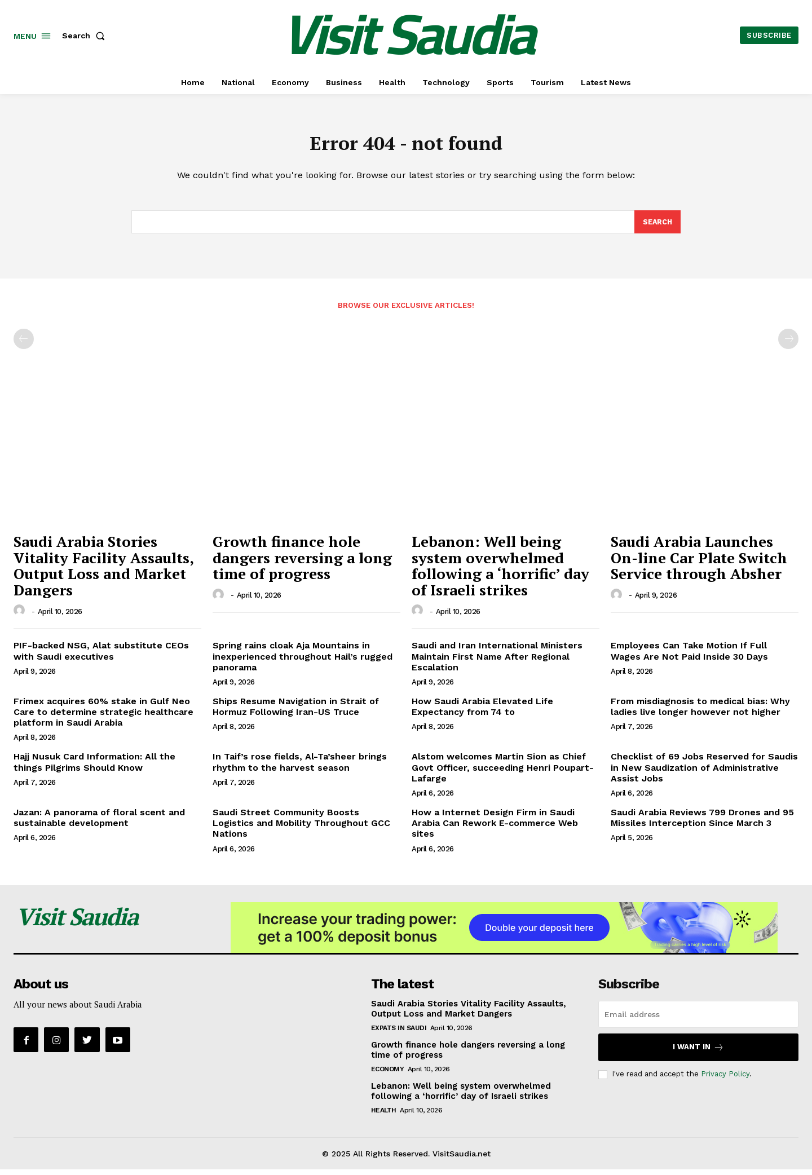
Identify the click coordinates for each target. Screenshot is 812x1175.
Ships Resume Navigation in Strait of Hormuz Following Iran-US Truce (296, 712)
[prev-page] (24, 344)
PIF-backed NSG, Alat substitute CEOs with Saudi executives (101, 656)
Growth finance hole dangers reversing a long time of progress (302, 563)
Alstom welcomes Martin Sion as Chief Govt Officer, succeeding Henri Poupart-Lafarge (503, 773)
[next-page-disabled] (788, 344)
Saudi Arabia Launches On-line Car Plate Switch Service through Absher (699, 563)
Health (383, 1115)
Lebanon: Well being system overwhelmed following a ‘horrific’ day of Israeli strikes (500, 571)
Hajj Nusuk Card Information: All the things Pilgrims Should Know (94, 767)
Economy (387, 1074)
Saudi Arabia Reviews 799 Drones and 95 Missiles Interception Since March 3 (702, 823)
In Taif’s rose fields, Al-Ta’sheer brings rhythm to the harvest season (300, 767)
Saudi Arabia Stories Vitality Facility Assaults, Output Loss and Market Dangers (104, 571)
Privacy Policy (725, 1079)
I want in (698, 1052)
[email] (698, 1019)
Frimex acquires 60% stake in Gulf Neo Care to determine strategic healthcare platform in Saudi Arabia (103, 717)
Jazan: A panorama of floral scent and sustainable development (99, 823)
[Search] (657, 226)
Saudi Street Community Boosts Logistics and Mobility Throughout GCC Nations (301, 828)
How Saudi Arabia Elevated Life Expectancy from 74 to (482, 712)
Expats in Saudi (399, 1033)
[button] (85, 35)
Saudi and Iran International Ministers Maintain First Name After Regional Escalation (497, 662)
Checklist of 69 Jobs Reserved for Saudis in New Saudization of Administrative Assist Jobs (704, 773)
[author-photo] (21, 616)
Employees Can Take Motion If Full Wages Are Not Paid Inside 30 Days (689, 656)
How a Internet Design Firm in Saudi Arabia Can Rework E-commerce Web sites (495, 828)
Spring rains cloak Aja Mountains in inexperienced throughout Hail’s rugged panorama (302, 662)
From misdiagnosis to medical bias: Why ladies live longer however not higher (700, 712)
